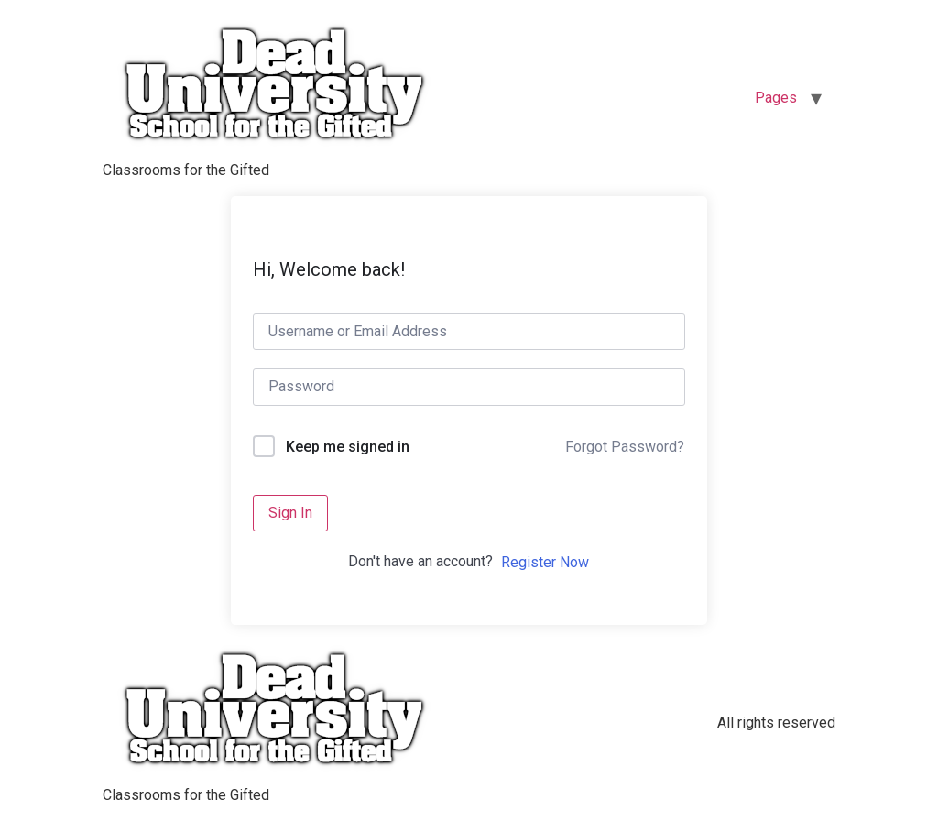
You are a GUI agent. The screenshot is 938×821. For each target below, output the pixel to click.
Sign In (290, 512)
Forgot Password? (624, 446)
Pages (776, 97)
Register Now (545, 562)
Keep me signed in (347, 446)
